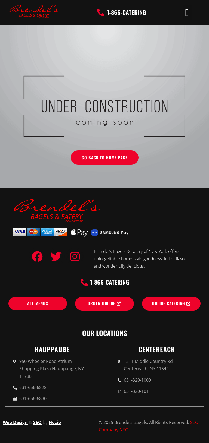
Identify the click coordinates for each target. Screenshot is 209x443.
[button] (187, 12)
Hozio (55, 422)
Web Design (15, 422)
